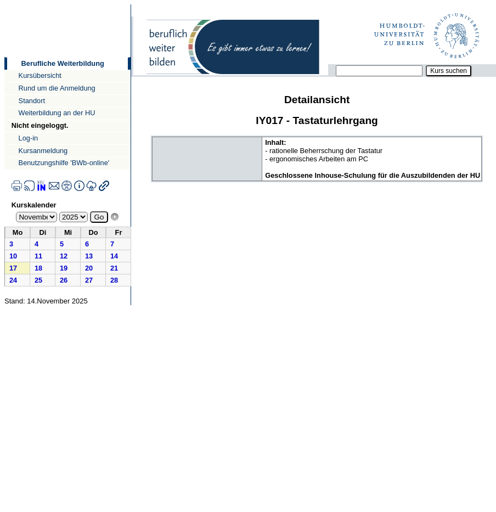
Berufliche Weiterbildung (62, 63)
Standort (32, 101)
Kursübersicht (40, 75)
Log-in (28, 138)
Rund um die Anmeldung (57, 88)
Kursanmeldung (43, 151)
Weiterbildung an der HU (57, 113)
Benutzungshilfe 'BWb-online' (64, 163)
